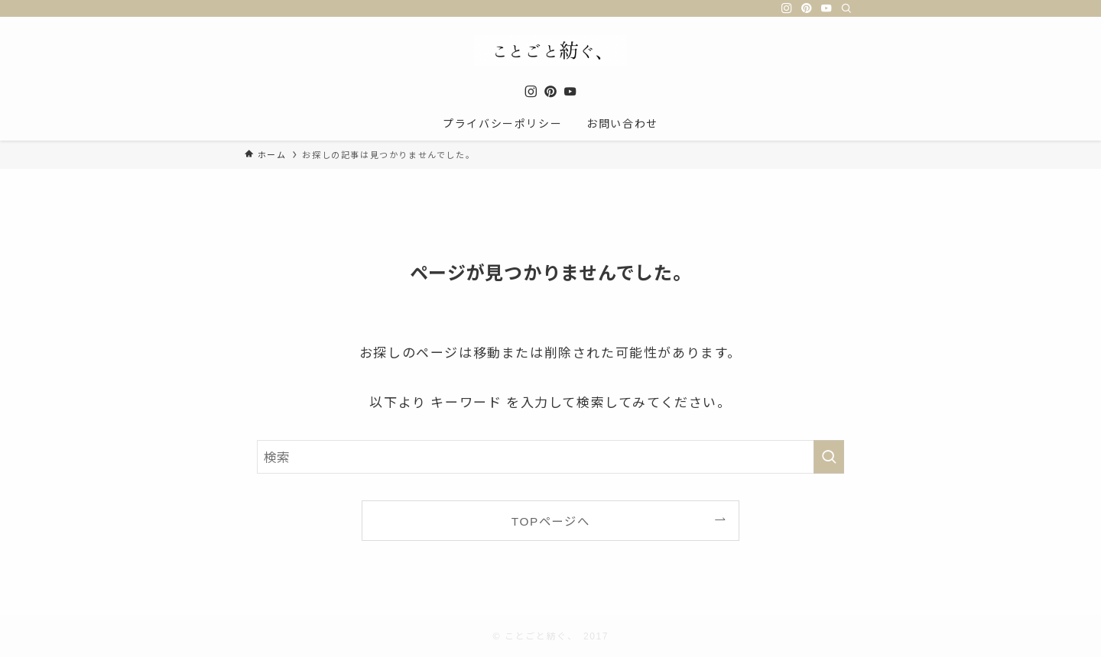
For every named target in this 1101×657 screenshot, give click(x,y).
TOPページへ (550, 520)
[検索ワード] (550, 457)
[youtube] (826, 8)
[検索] (846, 8)
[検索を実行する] (829, 457)
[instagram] (787, 8)
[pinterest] (807, 8)
